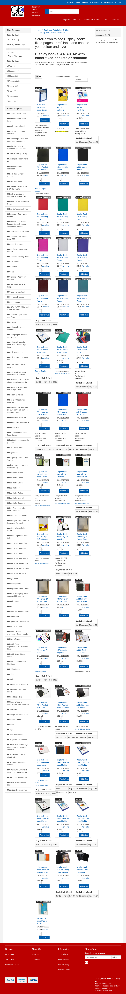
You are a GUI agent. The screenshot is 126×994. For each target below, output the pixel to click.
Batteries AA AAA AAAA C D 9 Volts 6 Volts (18, 187)
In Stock (14, 40)
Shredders (13, 709)
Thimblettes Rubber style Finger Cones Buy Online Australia (17, 747)
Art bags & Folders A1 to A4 (17, 160)
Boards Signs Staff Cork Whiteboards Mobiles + (17, 140)
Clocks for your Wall (17, 292)
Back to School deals (17, 126)
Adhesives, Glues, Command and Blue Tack (16, 147)
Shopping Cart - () (112, 2)
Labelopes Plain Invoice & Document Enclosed (18, 522)
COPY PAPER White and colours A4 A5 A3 (18, 308)
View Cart (115, 20)
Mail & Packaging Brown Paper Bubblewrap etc (17, 595)
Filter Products (13, 30)
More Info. (46, 116)
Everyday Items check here (16, 120)
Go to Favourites (103, 30)
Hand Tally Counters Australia (16, 132)
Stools (11, 725)
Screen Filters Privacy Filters (16, 690)
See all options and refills (42, 505)
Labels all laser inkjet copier (16, 529)
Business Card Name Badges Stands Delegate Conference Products (16, 224)
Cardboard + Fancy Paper (19, 257)
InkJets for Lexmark (16, 498)
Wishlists (70, 2)
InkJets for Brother (16, 473)
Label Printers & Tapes (18, 516)
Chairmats (13, 267)
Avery (12, 66)
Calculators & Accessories (19, 232)
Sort (76, 77)
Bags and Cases (15, 181)
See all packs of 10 (62, 374)
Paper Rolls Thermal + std (19, 621)
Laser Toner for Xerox (17, 574)
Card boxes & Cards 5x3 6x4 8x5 (17, 250)
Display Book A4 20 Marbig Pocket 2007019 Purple (81, 260)
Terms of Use (63, 954)
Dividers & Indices (16, 395)
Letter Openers (15, 584)
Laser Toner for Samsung (19, 568)
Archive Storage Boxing (18, 154)
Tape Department (15, 735)
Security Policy (64, 970)
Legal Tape (13, 579)
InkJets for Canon (16, 478)
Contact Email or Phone (91, 20)
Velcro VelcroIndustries (18, 777)
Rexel (12, 91)
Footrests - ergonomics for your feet (18, 441)
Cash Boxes (14, 262)
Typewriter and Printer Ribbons (16, 763)
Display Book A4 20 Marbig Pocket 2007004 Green (62, 219)
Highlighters (13, 453)
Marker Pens (14, 601)
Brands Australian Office (18, 209)
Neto (111, 990)
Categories (66, 20)
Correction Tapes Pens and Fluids (17, 316)
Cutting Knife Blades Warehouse (16, 328)
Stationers (14, 96)
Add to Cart (64, 124)
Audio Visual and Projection (14, 167)
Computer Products (16, 297)
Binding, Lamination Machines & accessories (16, 195)
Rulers (11, 674)
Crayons (12, 322)
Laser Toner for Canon (17, 548)
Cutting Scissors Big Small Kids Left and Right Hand (17, 344)
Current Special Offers (17, 114)
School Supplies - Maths (18, 684)
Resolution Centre (12, 965)
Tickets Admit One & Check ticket (16, 756)
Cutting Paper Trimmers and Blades (17, 336)
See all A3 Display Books (82, 729)
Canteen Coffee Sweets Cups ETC (17, 238)
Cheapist (13, 76)
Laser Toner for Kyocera (18, 558)
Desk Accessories (16, 352)
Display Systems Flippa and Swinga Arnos (17, 388)
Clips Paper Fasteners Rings (16, 285)
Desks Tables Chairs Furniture (16, 366)
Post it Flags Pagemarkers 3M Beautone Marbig (17, 646)
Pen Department (15, 627)
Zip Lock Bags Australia (18, 790)
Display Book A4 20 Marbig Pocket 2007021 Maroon (42, 301)
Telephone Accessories (18, 740)
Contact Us (36, 959)
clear (20, 56)
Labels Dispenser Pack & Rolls (18, 537)
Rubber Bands (14, 669)
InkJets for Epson (16, 483)
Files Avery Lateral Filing (18, 417)
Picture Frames (15, 639)
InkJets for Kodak (16, 493)
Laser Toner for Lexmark (18, 563)
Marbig (13, 86)
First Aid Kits (14, 427)
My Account (9, 954)
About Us (76, 20)
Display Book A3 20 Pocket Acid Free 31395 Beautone (42, 707)
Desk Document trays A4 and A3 (17, 358)
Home (106, 20)
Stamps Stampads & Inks (19, 714)
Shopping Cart (103, 35)
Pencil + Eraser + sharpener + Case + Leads (17, 633)
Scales (12, 679)
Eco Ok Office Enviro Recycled (16, 401)
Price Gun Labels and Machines (16, 663)
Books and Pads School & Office (18, 203)
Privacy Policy (63, 959)
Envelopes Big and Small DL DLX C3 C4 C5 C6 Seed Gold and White (18, 409)
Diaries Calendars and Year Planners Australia (16, 373)
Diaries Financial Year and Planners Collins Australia (18, 381)
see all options (40, 671)
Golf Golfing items (16, 448)
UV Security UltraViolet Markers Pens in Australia (17, 771)
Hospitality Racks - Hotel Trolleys (17, 459)
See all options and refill (82, 503)
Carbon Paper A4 (15, 244)
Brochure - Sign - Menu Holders (17, 215)
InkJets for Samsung (17, 503)
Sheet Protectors (15, 697)
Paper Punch (14, 616)
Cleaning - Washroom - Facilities (17, 278)
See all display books (41, 785)
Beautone (14, 71)
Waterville (14, 101)
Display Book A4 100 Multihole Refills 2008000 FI (82, 110)
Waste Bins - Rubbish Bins (16, 783)
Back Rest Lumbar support (15, 175)
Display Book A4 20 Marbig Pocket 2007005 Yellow (81, 219)
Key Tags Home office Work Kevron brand (16, 509)
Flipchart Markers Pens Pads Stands (17, 434)
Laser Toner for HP (16, 553)
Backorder (45, 120)
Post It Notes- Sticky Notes (16, 655)
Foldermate (14, 81)
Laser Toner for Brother (18, 543)
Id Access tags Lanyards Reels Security (17, 466)
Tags (11, 730)
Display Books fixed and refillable (52, 33)
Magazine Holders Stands (19, 589)
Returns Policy (63, 965)
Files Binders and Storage (19, 422)
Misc (11, 606)
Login (77, 2)
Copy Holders (14, 302)
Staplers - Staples (16, 720)
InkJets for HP (14, 488)
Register (85, 2)
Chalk (11, 272)
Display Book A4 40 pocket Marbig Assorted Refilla (81, 352)
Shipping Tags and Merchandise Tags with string (18, 703)
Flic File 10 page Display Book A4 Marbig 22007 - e (43, 923)
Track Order (9, 959)
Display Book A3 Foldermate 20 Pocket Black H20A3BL (82, 707)
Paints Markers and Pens (19, 611)
